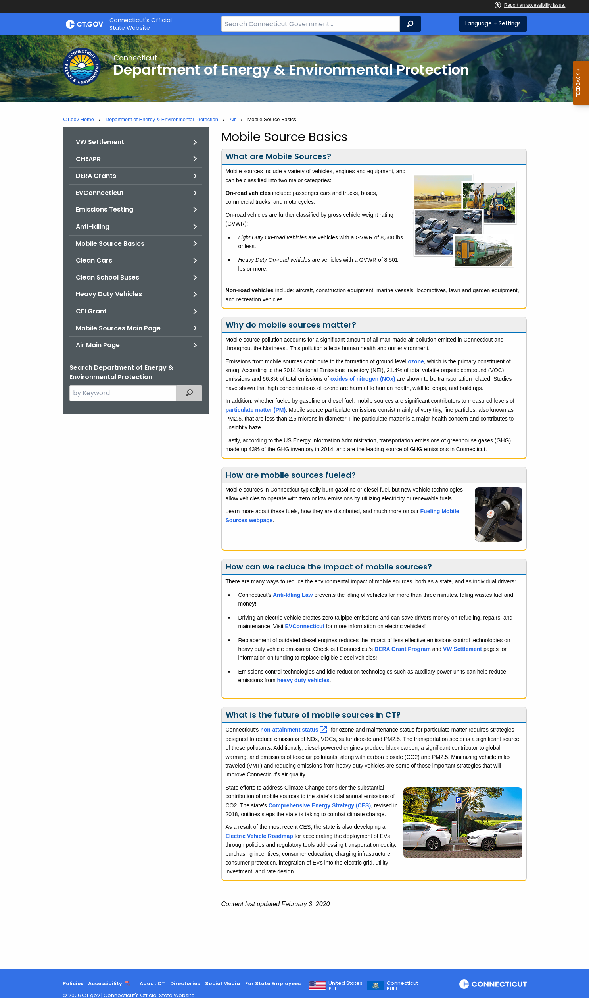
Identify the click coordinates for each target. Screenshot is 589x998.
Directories (185, 983)
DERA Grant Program (402, 649)
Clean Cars (94, 260)
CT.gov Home (78, 119)
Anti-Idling (92, 226)
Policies (73, 983)
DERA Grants (96, 175)
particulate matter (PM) (256, 410)
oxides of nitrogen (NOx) (362, 379)
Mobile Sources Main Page (118, 328)
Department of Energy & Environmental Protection (162, 119)
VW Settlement (100, 142)
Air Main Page (98, 344)
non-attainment (294, 729)
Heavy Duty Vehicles (109, 294)
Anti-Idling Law (293, 595)
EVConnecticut (100, 192)
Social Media (222, 983)
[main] (294, 502)
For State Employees (273, 983)
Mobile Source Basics (110, 243)
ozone (416, 361)
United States (345, 986)
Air (233, 119)
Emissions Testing (104, 209)
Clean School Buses (107, 277)
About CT (152, 983)
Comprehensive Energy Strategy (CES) (320, 805)
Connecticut (402, 986)
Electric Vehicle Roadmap (259, 836)
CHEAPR (88, 159)
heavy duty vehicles (303, 680)
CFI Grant (91, 311)
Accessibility (105, 983)
